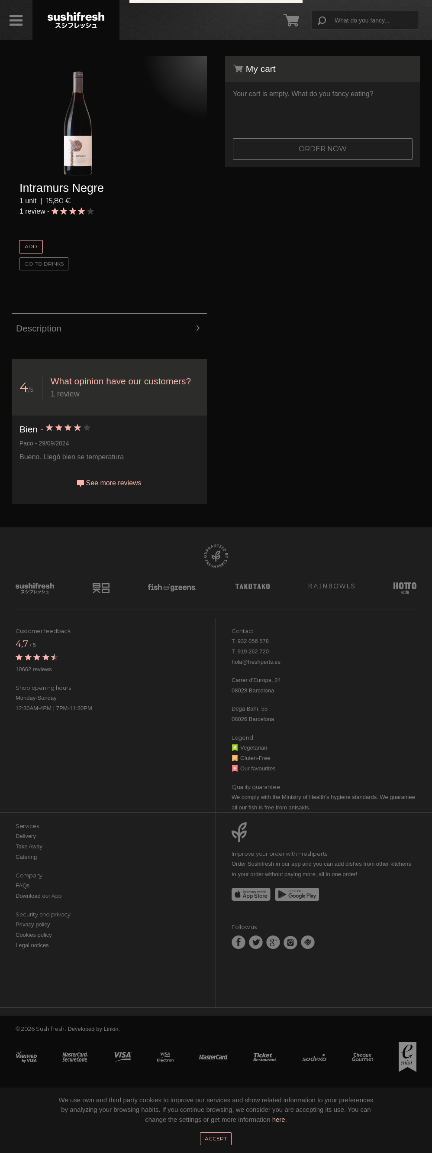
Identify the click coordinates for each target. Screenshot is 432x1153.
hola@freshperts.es (256, 662)
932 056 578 (253, 641)
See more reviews (109, 483)
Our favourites (254, 768)
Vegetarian (249, 747)
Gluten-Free (251, 758)
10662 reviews (34, 669)
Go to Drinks (44, 263)
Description (109, 328)
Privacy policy (33, 924)
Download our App (38, 896)
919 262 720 (253, 651)
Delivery (26, 836)
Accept (216, 1138)
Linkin (111, 1029)
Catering (26, 857)
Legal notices (32, 945)
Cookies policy (34, 935)
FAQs (23, 885)
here (278, 1119)
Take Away (29, 846)
